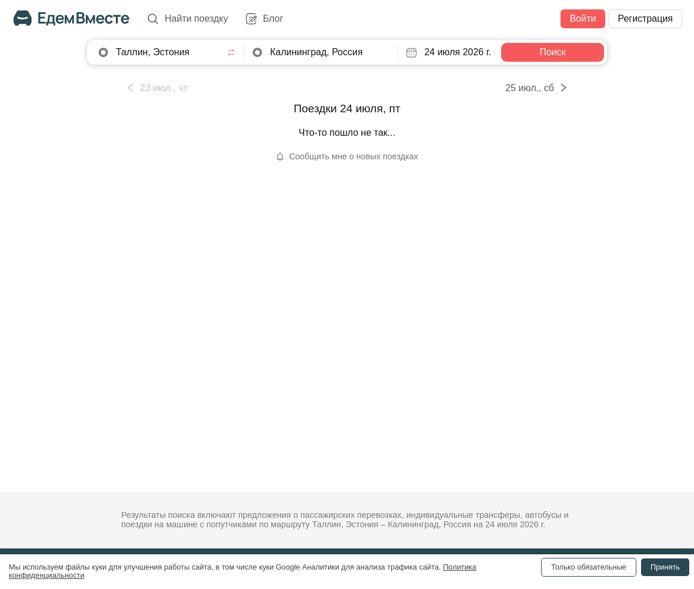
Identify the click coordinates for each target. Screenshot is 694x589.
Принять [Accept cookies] (665, 567)
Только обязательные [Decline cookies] (588, 567)
